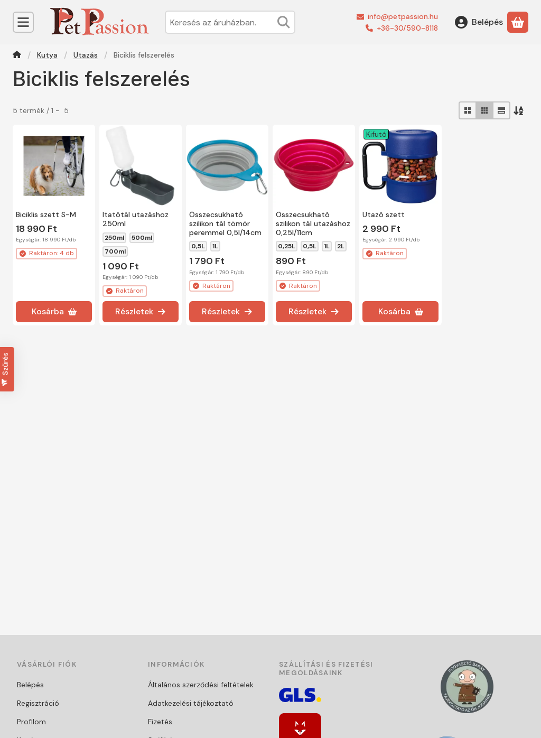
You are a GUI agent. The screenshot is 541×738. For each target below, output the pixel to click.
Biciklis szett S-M (46, 214)
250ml (114, 237)
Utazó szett (383, 214)
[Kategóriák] (23, 22)
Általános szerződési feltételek (201, 684)
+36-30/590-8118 (407, 28)
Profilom (31, 721)
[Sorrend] (519, 110)
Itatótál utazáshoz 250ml (135, 219)
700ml (115, 251)
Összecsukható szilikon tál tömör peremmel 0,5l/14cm (225, 223)
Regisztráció (38, 703)
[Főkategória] (17, 56)
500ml (142, 237)
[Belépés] (479, 22)
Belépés (30, 684)
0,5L (198, 246)
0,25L (286, 246)
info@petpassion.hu (403, 16)
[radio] (468, 110)
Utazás (85, 55)
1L (215, 246)
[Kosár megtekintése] (517, 22)
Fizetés (160, 721)
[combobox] (230, 22)
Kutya (47, 55)
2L (340, 246)
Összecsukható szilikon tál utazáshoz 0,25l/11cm (313, 223)
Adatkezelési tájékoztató (191, 703)
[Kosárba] (54, 311)
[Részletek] (140, 311)
